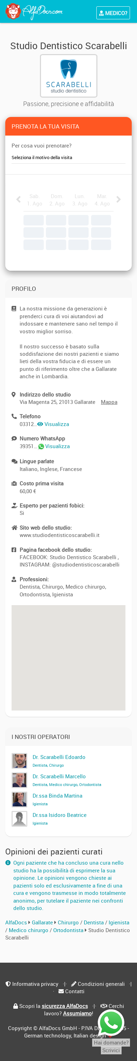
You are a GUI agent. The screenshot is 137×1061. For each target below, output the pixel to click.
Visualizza (53, 423)
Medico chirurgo (29, 930)
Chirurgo (69, 922)
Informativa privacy (35, 983)
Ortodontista (69, 930)
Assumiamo (77, 1013)
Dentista (94, 922)
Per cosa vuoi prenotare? (41, 145)
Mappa (109, 401)
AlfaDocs (16, 922)
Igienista (119, 922)
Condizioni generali (101, 983)
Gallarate (42, 922)
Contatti (74, 991)
